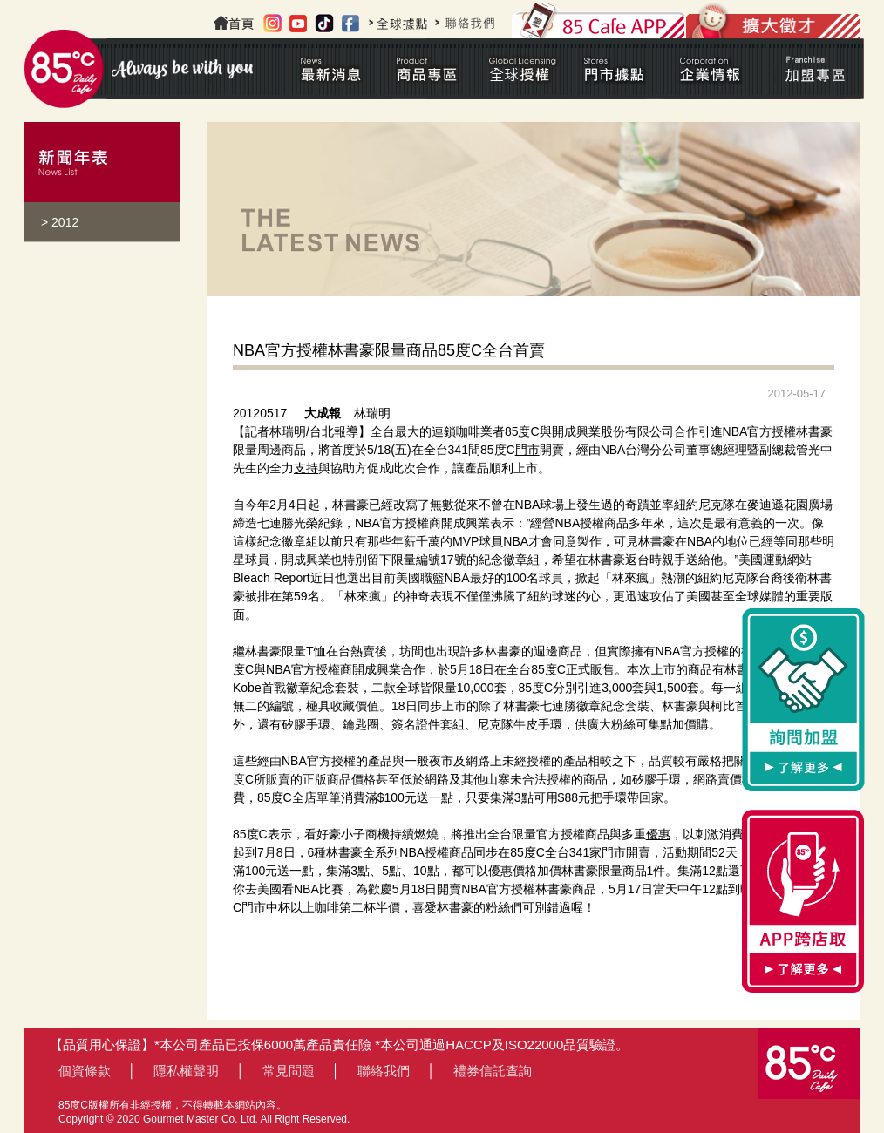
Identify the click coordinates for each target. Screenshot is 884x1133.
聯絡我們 (383, 1070)
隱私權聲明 (186, 1070)
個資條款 (84, 1070)
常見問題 (288, 1070)
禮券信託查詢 (492, 1070)
